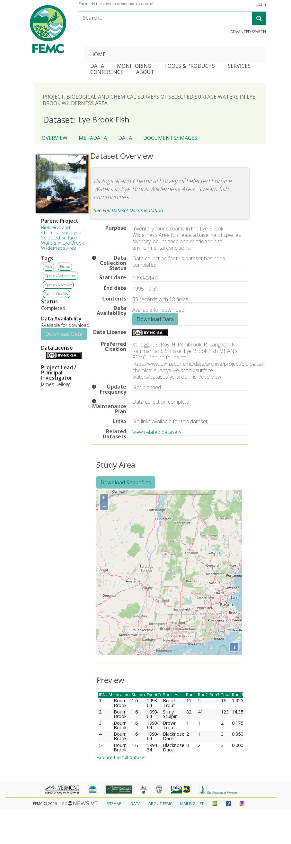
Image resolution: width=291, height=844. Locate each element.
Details (43, 354)
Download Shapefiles (126, 482)
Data (125, 137)
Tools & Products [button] (189, 66)
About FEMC (160, 803)
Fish (48, 266)
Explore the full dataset (121, 757)
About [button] (145, 72)
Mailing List (192, 803)
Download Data (64, 333)
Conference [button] (106, 72)
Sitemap (113, 803)
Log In (261, 5)
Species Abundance (60, 275)
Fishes (65, 266)
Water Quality (56, 293)
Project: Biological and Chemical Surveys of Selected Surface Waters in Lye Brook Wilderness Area (149, 100)
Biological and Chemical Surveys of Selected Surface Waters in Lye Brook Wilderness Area (62, 237)
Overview (54, 137)
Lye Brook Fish (86, 120)
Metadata (93, 137)
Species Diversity (58, 284)
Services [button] (239, 66)
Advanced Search (248, 32)
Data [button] (97, 66)
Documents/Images (170, 137)
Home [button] (98, 55)
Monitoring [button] (134, 66)
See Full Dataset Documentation (128, 210)
